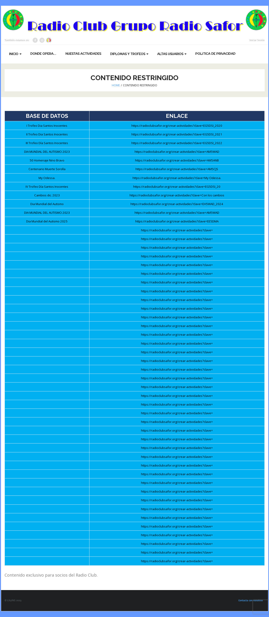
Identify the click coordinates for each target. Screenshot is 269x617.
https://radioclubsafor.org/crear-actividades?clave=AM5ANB (177, 160)
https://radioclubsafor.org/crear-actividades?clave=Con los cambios (177, 195)
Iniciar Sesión (256, 40)
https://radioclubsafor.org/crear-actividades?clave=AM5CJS (177, 169)
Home (116, 85)
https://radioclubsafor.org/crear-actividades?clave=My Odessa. (177, 178)
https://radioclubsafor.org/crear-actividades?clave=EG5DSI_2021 (176, 134)
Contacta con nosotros (250, 600)
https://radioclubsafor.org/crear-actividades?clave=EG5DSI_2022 (176, 143)
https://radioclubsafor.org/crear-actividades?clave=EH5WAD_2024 (177, 204)
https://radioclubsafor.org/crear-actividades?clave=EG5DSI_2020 (176, 126)
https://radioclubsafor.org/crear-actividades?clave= (177, 230)
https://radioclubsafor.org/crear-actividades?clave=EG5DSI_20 (176, 187)
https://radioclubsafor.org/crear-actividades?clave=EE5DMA (177, 221)
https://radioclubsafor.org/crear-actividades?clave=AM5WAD (177, 152)
